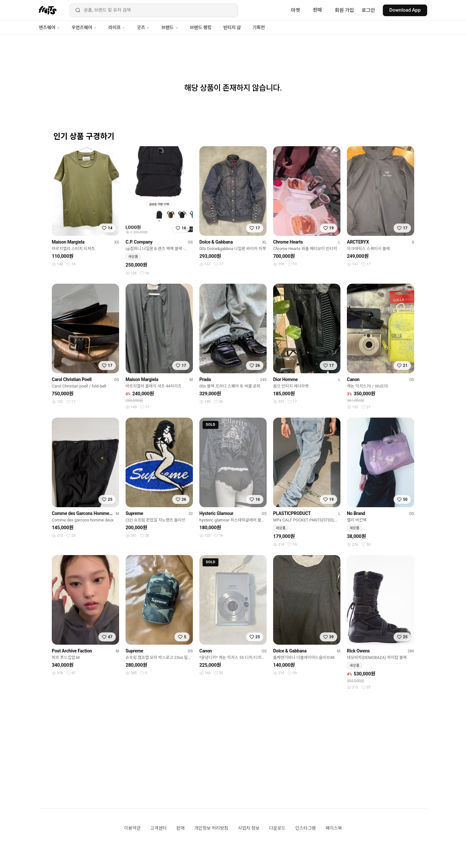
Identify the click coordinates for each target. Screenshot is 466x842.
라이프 (116, 27)
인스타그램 (305, 828)
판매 (317, 10)
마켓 (295, 10)
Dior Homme (285, 379)
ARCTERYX (358, 242)
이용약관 (132, 828)
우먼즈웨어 (84, 27)
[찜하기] (107, 228)
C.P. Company (139, 242)
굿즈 (143, 27)
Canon (353, 379)
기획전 (258, 27)
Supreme (134, 513)
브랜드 (169, 27)
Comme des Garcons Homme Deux (82, 513)
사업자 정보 (249, 828)
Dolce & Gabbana (216, 242)
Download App (405, 10)
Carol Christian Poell (72, 379)
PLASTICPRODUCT (292, 513)
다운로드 (277, 828)
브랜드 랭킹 (201, 27)
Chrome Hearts (288, 242)
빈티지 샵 (232, 27)
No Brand (356, 513)
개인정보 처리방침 (211, 828)
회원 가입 (344, 10)
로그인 (368, 10)
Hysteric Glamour (216, 513)
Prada (205, 379)
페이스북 (334, 828)
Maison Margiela (68, 242)
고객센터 (158, 828)
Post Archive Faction (72, 650)
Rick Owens (358, 650)
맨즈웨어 (49, 27)
